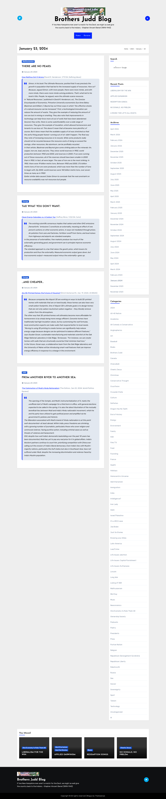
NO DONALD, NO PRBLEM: (120, 107)
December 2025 (116, 152)
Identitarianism (116, 482)
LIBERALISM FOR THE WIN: (120, 91)
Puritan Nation (116, 645)
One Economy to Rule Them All (122, 611)
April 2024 (114, 264)
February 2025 (116, 208)
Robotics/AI (115, 667)
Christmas (114, 375)
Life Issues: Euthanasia (119, 566)
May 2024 (114, 258)
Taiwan (113, 701)
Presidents (114, 633)
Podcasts (114, 622)
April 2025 (114, 196)
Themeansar (100, 796)
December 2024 (116, 219)
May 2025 (114, 191)
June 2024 (114, 253)
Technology (115, 706)
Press (112, 639)
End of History (116, 414)
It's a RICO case (116, 521)
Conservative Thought (119, 381)
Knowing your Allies (118, 538)
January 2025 (116, 213)
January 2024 (116, 281)
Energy (25, 201)
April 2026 (114, 129)
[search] (126, 68)
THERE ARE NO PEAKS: (36, 66)
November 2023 (116, 292)
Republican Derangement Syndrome (125, 656)
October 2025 (116, 163)
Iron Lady (114, 504)
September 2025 (117, 168)
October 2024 (116, 230)
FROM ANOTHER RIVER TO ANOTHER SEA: (49, 377)
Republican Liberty (118, 661)
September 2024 (117, 236)
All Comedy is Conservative (121, 325)
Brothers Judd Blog (83, 19)
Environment (115, 426)
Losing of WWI (116, 583)
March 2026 (115, 135)
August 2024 (115, 241)
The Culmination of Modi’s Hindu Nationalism (40, 388)
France (113, 459)
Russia (113, 673)
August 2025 (115, 174)
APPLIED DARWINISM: (119, 96)
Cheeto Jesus (116, 370)
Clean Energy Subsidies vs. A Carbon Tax (38, 217)
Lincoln (113, 572)
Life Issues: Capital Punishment (123, 560)
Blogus (89, 796)
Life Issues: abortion (118, 555)
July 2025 (114, 180)
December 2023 (116, 286)
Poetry (113, 628)
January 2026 (116, 146)
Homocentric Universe (119, 476)
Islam (112, 510)
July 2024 (114, 247)
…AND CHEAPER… (33, 282)
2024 (112, 308)
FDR (112, 437)
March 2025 (115, 202)
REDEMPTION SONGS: (118, 102)
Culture (113, 398)
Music (112, 600)
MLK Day (113, 594)
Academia (114, 319)
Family (113, 431)
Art (111, 336)
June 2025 (114, 185)
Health (113, 465)
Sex (111, 678)
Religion (113, 650)
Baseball (113, 342)
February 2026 (116, 140)
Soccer (113, 684)
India (24, 372)
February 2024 (116, 275)
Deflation (114, 403)
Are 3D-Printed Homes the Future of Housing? (41, 293)
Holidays (113, 471)
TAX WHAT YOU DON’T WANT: (41, 206)
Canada (113, 358)
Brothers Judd (116, 353)
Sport (112, 695)
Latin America (116, 544)
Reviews (87, 35)
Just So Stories (116, 532)
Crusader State (116, 392)
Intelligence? (115, 499)
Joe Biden (114, 527)
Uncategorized (116, 712)
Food (112, 448)
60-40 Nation (115, 313)
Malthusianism (28, 61)
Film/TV (113, 443)
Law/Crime (114, 549)
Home (78, 35)
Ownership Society (118, 617)
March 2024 (115, 269)
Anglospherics (116, 330)
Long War (114, 577)
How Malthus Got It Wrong (33, 77)
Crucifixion (115, 386)
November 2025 (116, 157)
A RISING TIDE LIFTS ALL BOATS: (123, 113)
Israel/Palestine (116, 516)
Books (112, 347)
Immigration (115, 487)
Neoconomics (115, 605)
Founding (114, 454)
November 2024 (116, 224)
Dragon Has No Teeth (119, 409)
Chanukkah (115, 364)
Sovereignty (115, 690)
